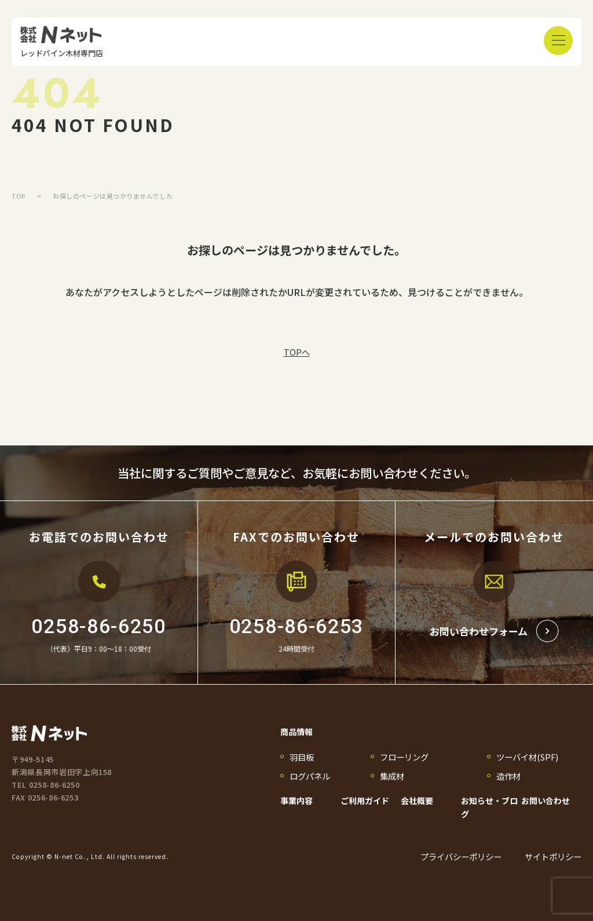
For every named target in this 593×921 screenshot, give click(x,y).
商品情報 (296, 731)
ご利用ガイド (365, 800)
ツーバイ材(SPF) (527, 757)
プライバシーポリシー (461, 856)
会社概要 (417, 800)
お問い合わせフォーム (494, 631)
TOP (18, 195)
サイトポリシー (553, 856)
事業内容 (296, 800)
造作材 (508, 776)
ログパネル (310, 776)
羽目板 (302, 757)
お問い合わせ (545, 800)
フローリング (404, 757)
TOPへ (297, 352)
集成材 (392, 776)
